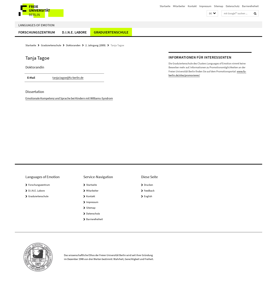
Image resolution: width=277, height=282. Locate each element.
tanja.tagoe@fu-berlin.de (67, 78)
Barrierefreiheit (250, 6)
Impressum (205, 6)
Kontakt (192, 6)
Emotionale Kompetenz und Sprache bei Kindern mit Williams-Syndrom (69, 98)
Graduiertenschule (111, 32)
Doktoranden (73, 45)
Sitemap (218, 6)
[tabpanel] (90, 83)
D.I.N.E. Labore (74, 32)
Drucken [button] (148, 184)
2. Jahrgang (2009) (95, 45)
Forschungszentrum (36, 32)
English (148, 196)
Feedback (149, 190)
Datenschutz (232, 6)
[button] (212, 13)
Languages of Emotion (36, 25)
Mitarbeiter (179, 6)
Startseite (165, 6)
